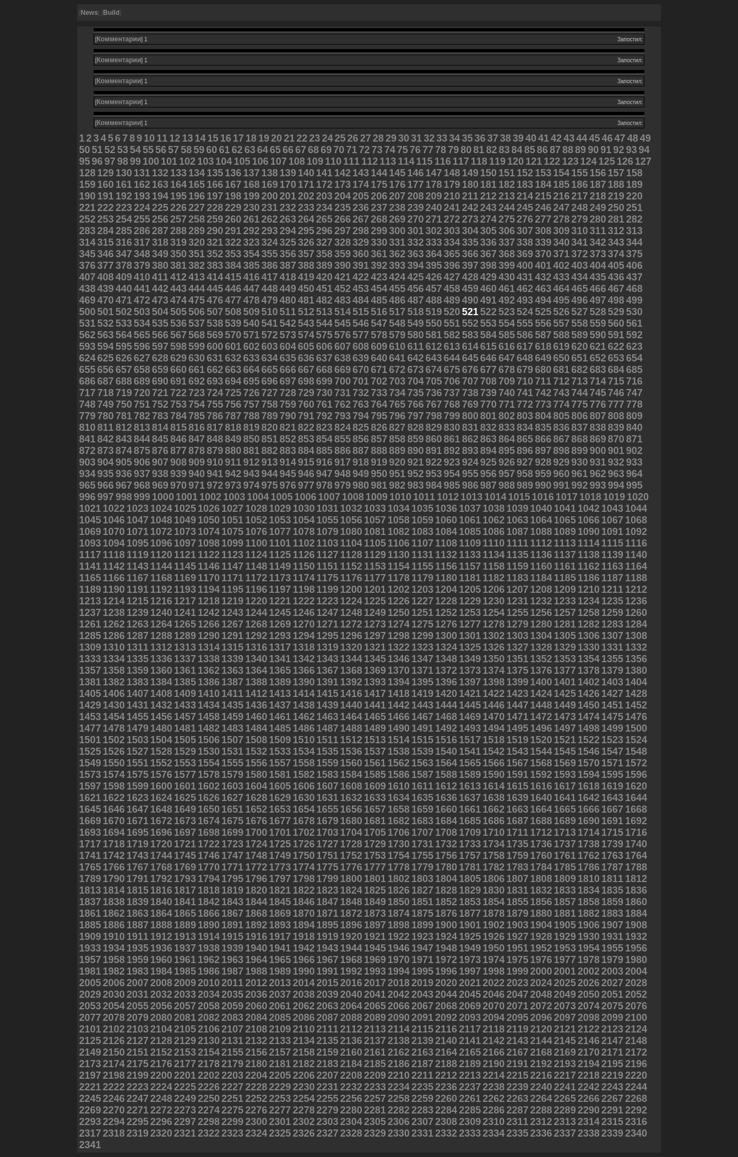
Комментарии (119, 39)
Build (111, 13)
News (88, 13)
